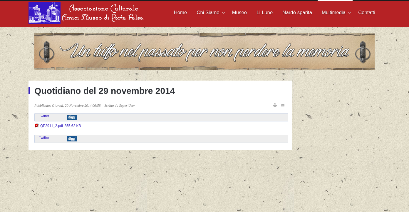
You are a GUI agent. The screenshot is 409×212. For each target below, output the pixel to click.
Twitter (44, 116)
